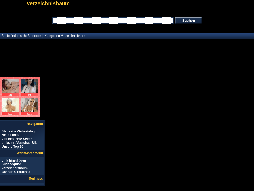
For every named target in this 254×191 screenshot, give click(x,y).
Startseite (34, 36)
